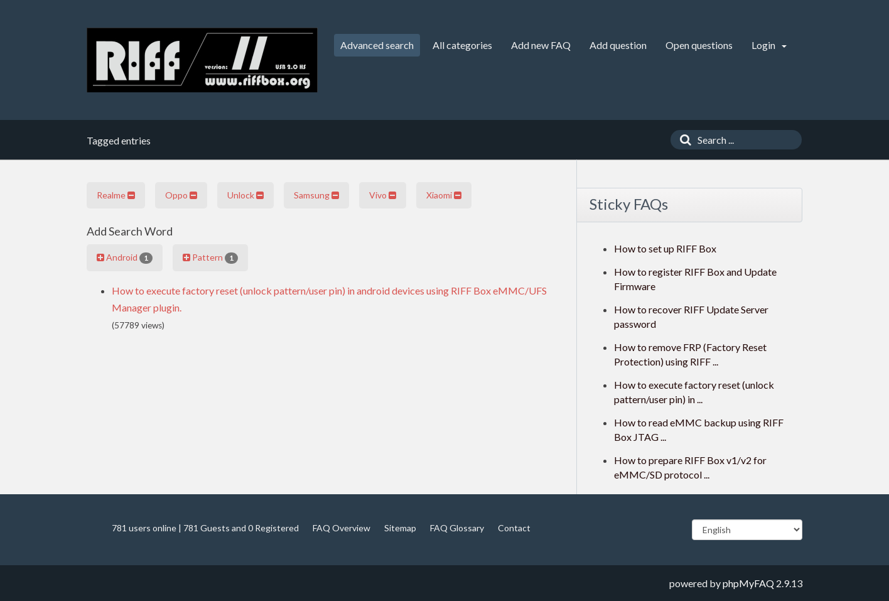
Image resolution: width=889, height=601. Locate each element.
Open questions (699, 45)
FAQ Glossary (457, 527)
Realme (116, 195)
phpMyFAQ (748, 583)
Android (125, 257)
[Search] (682, 139)
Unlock (245, 195)
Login (769, 45)
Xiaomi (443, 195)
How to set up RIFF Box (665, 248)
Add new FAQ (541, 45)
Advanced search (377, 45)
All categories (462, 45)
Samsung (316, 195)
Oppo (181, 195)
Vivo (382, 195)
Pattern (210, 257)
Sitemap (400, 527)
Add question (618, 45)
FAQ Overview (341, 527)
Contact (514, 527)
